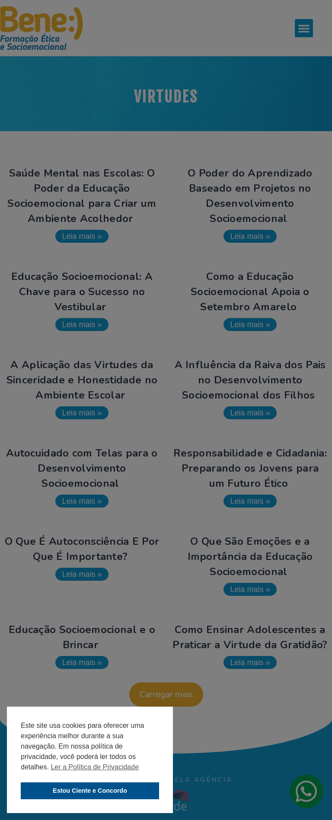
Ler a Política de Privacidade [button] (95, 767)
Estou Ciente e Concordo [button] (90, 790)
